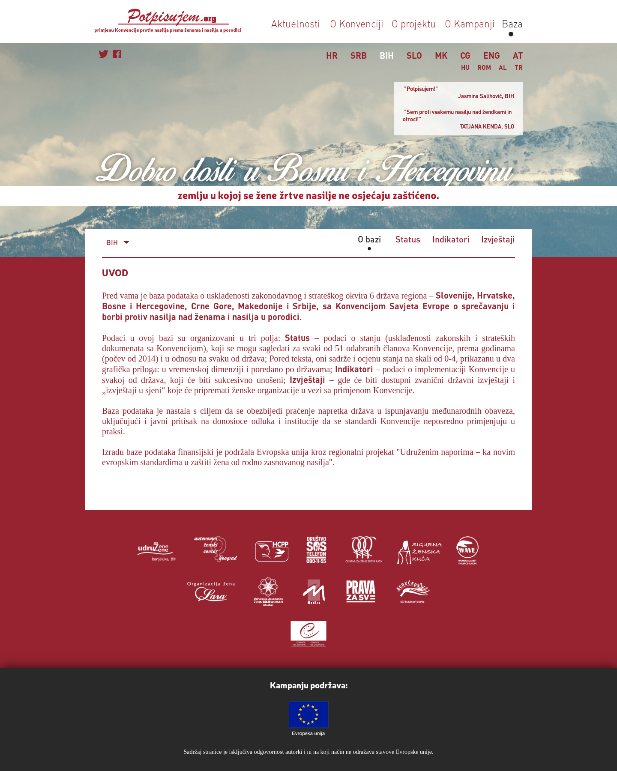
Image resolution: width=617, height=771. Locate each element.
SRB (358, 55)
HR (332, 55)
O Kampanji (470, 23)
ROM (484, 67)
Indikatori (451, 239)
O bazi (369, 239)
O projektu (414, 23)
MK (441, 55)
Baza (511, 23)
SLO (414, 55)
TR (519, 67)
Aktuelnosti (295, 23)
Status (407, 239)
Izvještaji (498, 239)
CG (465, 55)
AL (503, 67)
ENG (491, 55)
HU (465, 67)
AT (518, 55)
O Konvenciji (356, 23)
